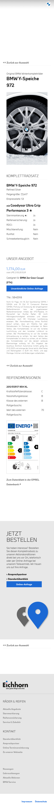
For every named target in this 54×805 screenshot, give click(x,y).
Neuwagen (8, 769)
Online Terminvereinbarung (16, 747)
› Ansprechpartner (16, 574)
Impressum (27, 801)
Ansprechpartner (11, 743)
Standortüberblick (12, 739)
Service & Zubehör (12, 722)
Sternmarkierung (11, 713)
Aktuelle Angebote (12, 709)
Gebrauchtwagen (11, 773)
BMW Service (9, 782)
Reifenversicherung (12, 717)
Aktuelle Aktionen (11, 777)
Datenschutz (41, 801)
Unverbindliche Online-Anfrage (27, 288)
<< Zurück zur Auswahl (16, 62)
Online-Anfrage (24, 584)
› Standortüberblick (17, 578)
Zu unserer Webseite (12, 752)
